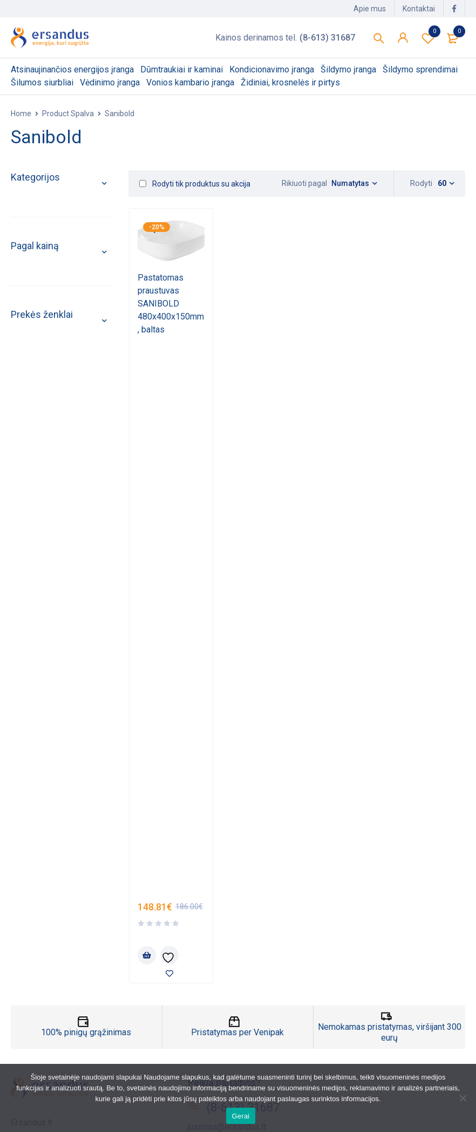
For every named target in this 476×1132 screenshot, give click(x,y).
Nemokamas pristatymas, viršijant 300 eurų (389, 750)
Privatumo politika (45, 1039)
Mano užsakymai (275, 1021)
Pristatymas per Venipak (237, 750)
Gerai (240, 1116)
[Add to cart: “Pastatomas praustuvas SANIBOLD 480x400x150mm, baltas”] (147, 397)
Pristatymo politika (46, 1021)
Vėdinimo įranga (46, 393)
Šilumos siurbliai (46, 368)
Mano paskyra (269, 1004)
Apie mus (369, 8)
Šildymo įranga (43, 318)
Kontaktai (419, 8)
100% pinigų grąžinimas (86, 750)
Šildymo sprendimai (53, 343)
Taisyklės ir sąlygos (48, 1056)
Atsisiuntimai (268, 1039)
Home (21, 113)
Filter (21, 594)
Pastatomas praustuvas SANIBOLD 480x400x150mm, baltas (171, 303)
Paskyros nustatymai (283, 1056)
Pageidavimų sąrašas (428, 37)
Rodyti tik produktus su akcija (194, 183)
